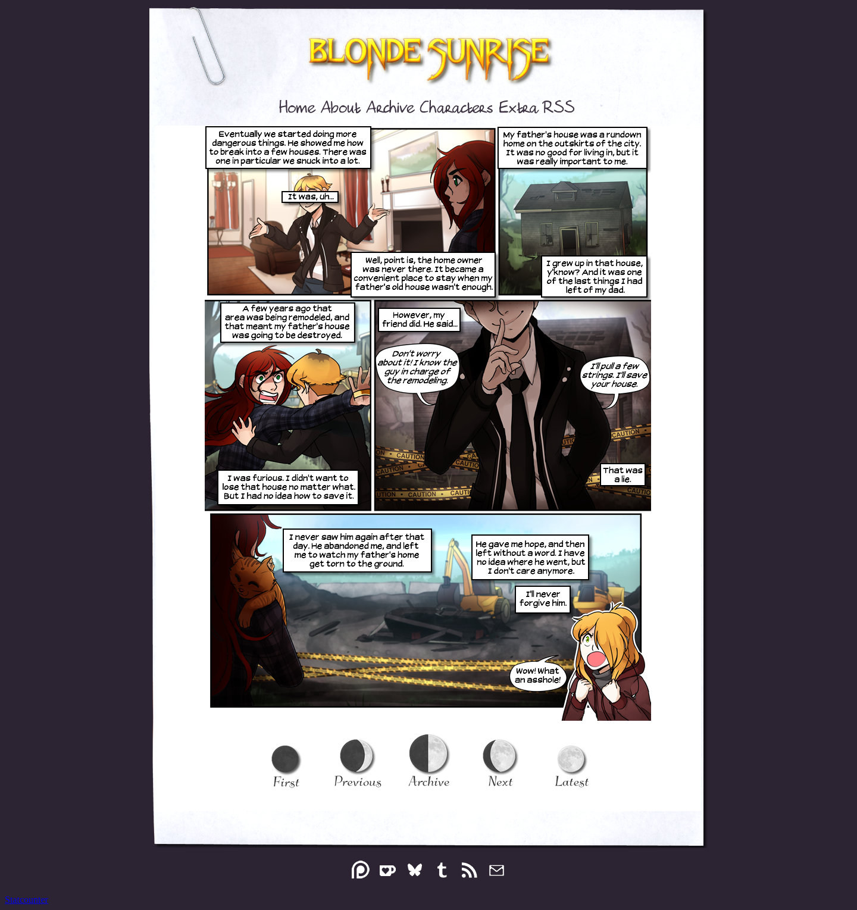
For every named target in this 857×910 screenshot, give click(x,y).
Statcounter (26, 900)
